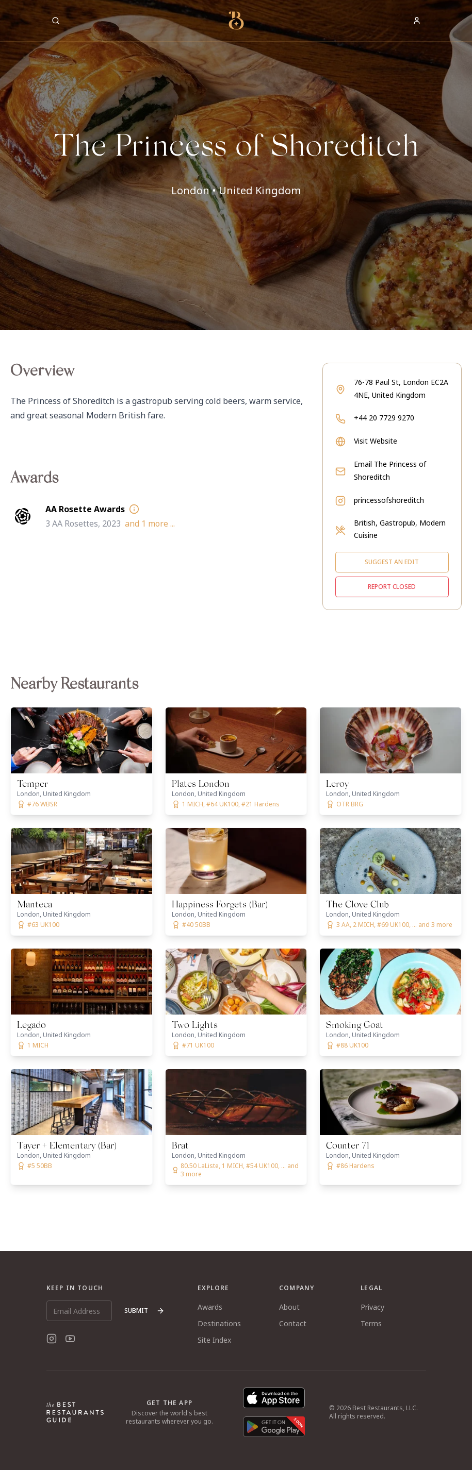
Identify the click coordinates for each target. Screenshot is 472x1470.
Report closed (392, 586)
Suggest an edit (392, 561)
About (289, 1307)
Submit (144, 1310)
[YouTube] (70, 1338)
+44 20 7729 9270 (384, 418)
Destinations (219, 1323)
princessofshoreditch (389, 500)
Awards (210, 1307)
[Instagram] (51, 1338)
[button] (236, 165)
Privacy (372, 1307)
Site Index (214, 1340)
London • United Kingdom (236, 190)
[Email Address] (79, 1310)
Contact (292, 1323)
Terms (371, 1323)
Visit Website (375, 441)
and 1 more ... (150, 523)
